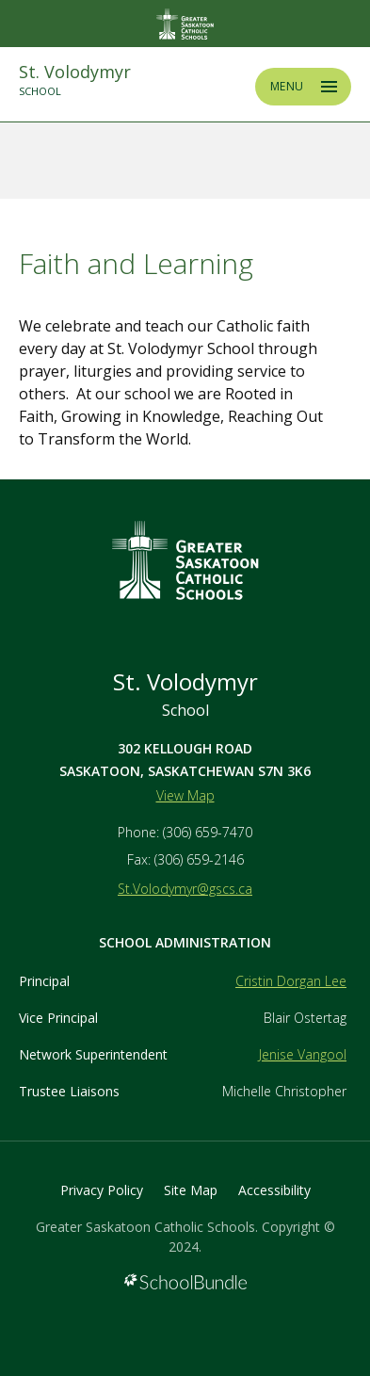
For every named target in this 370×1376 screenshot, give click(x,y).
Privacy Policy (101, 1190)
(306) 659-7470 (207, 832)
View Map (185, 795)
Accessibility (274, 1190)
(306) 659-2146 (199, 859)
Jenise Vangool (302, 1054)
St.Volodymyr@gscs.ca (185, 889)
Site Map (190, 1190)
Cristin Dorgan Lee (290, 981)
